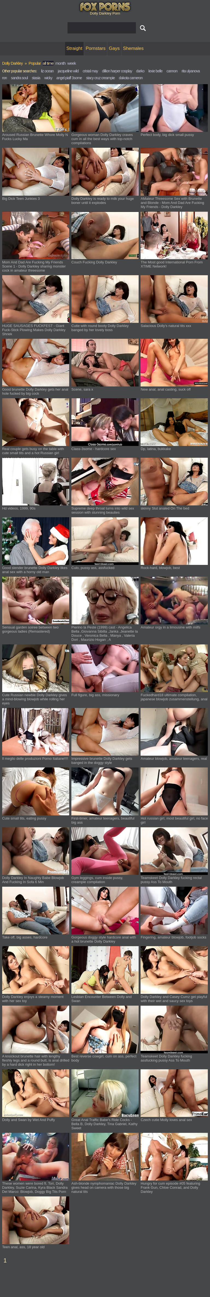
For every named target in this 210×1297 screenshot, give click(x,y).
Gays (114, 48)
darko (140, 71)
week (71, 63)
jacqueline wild (68, 71)
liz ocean (47, 71)
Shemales (133, 48)
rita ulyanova (191, 71)
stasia (36, 78)
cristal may (90, 71)
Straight (74, 48)
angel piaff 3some (69, 78)
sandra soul (19, 78)
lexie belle (155, 71)
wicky (48, 78)
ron (4, 78)
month (61, 63)
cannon (172, 71)
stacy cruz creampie (100, 78)
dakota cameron (130, 78)
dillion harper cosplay (117, 71)
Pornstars (96, 48)
